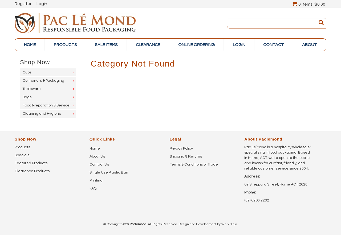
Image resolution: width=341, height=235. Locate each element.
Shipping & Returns (186, 156)
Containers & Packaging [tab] (43, 81)
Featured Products (31, 163)
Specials (22, 155)
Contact (273, 45)
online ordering (196, 45)
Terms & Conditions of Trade (194, 164)
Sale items (106, 45)
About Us (97, 156)
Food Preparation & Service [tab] (46, 105)
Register (23, 4)
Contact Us (99, 164)
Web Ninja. (229, 224)
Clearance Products (32, 171)
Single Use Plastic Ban (109, 172)
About (309, 45)
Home (30, 45)
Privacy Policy (181, 148)
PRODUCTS (65, 45)
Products (22, 147)
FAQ (93, 188)
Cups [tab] (27, 72)
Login (41, 4)
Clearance (148, 45)
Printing (96, 180)
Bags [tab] (27, 97)
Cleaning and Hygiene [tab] (42, 114)
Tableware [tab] (32, 89)
